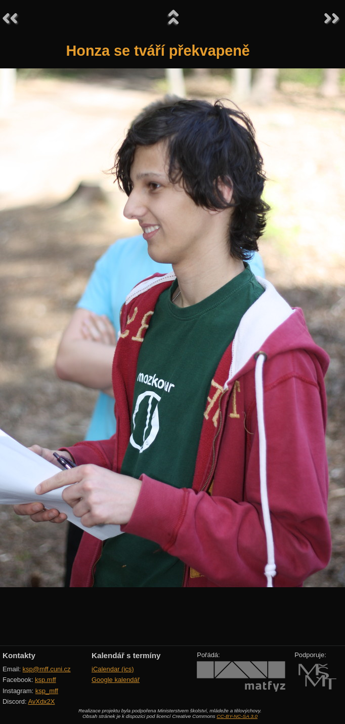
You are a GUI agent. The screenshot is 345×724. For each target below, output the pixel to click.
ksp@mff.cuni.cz (47, 669)
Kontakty (19, 655)
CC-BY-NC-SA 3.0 (237, 716)
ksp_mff (46, 691)
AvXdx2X (41, 701)
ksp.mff (45, 679)
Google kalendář (116, 679)
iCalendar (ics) (113, 669)
